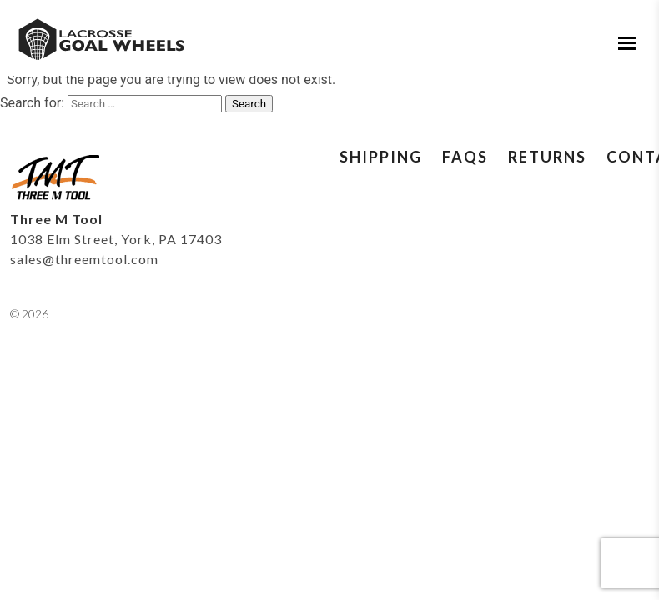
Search (249, 104)
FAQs (465, 157)
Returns (547, 157)
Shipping (381, 157)
